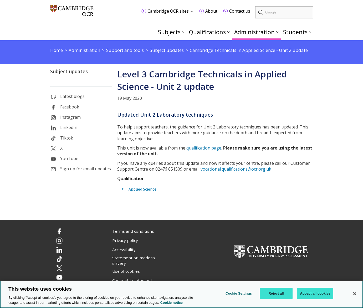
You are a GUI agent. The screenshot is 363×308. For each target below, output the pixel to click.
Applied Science (142, 189)
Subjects (169, 32)
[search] (284, 12)
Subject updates (69, 71)
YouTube (69, 158)
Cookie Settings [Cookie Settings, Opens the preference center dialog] (239, 293)
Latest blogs (72, 96)
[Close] (354, 294)
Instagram (70, 117)
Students (295, 32)
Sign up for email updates (85, 169)
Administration (254, 32)
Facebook (69, 107)
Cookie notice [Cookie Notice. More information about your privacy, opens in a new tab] (171, 303)
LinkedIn (68, 127)
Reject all (276, 293)
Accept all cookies (315, 293)
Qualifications (207, 32)
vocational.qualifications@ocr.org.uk (236, 169)
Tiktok (66, 138)
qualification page (203, 148)
